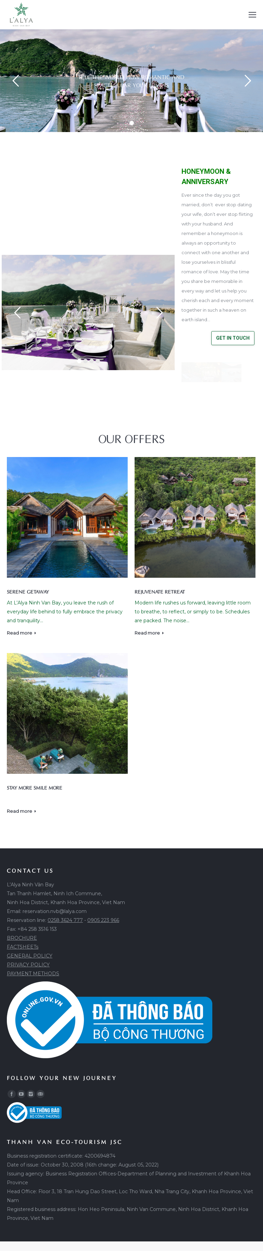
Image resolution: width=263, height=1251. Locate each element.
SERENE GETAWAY (28, 591)
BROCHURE (22, 938)
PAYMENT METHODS (33, 973)
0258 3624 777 (65, 920)
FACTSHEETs (22, 947)
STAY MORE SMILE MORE (34, 787)
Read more (21, 633)
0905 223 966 (103, 920)
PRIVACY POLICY (28, 965)
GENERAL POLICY (29, 956)
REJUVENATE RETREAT (160, 591)
